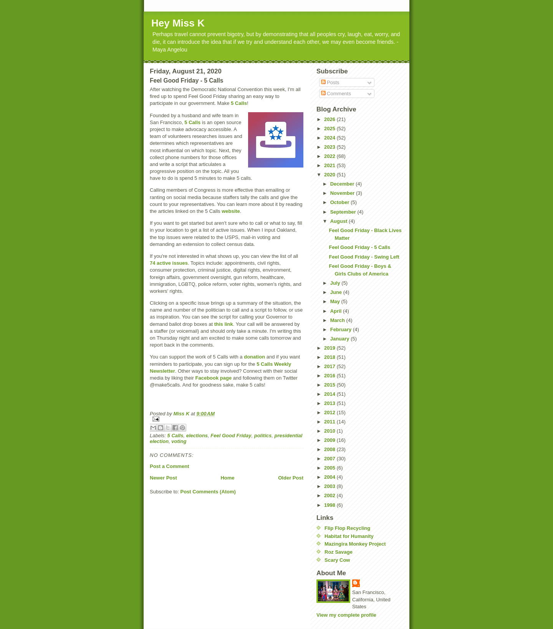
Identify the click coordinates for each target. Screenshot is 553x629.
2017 (330, 366)
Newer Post (163, 478)
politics (263, 435)
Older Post (290, 478)
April (336, 311)
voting (178, 441)
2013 (330, 403)
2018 (330, 357)
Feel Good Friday (230, 435)
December (343, 184)
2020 (330, 175)
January (340, 339)
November (343, 193)
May (335, 301)
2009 (330, 440)
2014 (330, 394)
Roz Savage (339, 552)
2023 (330, 147)
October (340, 202)
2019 (330, 348)
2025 (330, 128)
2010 (330, 431)
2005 (330, 468)
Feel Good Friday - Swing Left (364, 257)
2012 (330, 412)
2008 (330, 449)
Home (227, 478)
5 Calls (239, 103)
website (231, 211)
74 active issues (169, 263)
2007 (330, 458)
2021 (330, 165)
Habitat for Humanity (349, 536)
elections (197, 435)
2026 (330, 119)
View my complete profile (346, 615)
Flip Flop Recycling (347, 528)
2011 (330, 422)
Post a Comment (169, 466)
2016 (330, 375)
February (341, 329)
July (336, 283)
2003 (330, 486)
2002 (330, 495)
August (339, 221)
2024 (330, 138)
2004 (330, 477)
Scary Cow (337, 560)
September (344, 212)
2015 (330, 385)
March (338, 320)
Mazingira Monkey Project (355, 544)
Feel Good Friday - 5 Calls (359, 247)
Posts (330, 82)
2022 (330, 156)
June (336, 292)
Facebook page (213, 378)
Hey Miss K (178, 23)
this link (223, 324)
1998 (330, 505)
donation (254, 357)
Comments (336, 93)
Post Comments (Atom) (208, 492)
